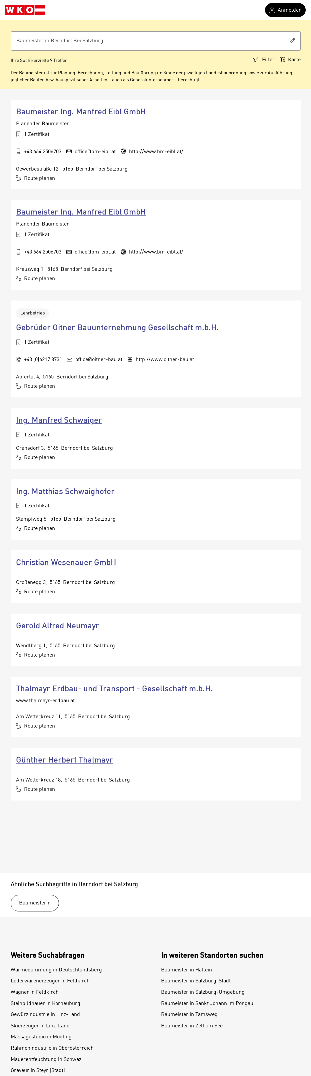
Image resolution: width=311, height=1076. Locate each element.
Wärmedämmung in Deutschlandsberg (56, 970)
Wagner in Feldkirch (35, 992)
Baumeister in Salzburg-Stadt (196, 981)
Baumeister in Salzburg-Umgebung (203, 992)
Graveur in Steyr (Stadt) (38, 1070)
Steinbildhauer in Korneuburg (45, 1003)
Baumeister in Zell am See (192, 1026)
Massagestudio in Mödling (41, 1037)
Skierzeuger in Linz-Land (40, 1026)
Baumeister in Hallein (186, 970)
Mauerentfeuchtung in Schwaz (46, 1059)
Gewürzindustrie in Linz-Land (45, 1014)
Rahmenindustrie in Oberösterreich (52, 1048)
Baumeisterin (35, 903)
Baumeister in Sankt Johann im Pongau (207, 1003)
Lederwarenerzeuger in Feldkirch (50, 981)
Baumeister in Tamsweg (189, 1014)
